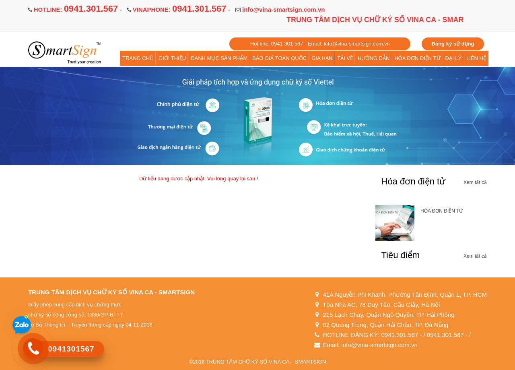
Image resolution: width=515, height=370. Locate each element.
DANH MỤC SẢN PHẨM (219, 58)
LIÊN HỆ (476, 58)
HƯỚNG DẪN (373, 58)
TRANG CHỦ (138, 58)
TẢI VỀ (345, 58)
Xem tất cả (475, 182)
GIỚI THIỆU (172, 58)
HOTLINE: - (78, 9)
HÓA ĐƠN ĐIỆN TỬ (417, 58)
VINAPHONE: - (181, 9)
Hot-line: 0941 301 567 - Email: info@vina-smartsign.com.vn (320, 44)
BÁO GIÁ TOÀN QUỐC (279, 58)
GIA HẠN (321, 58)
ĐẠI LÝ (453, 58)
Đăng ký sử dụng (453, 44)
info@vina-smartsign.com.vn (283, 9)
